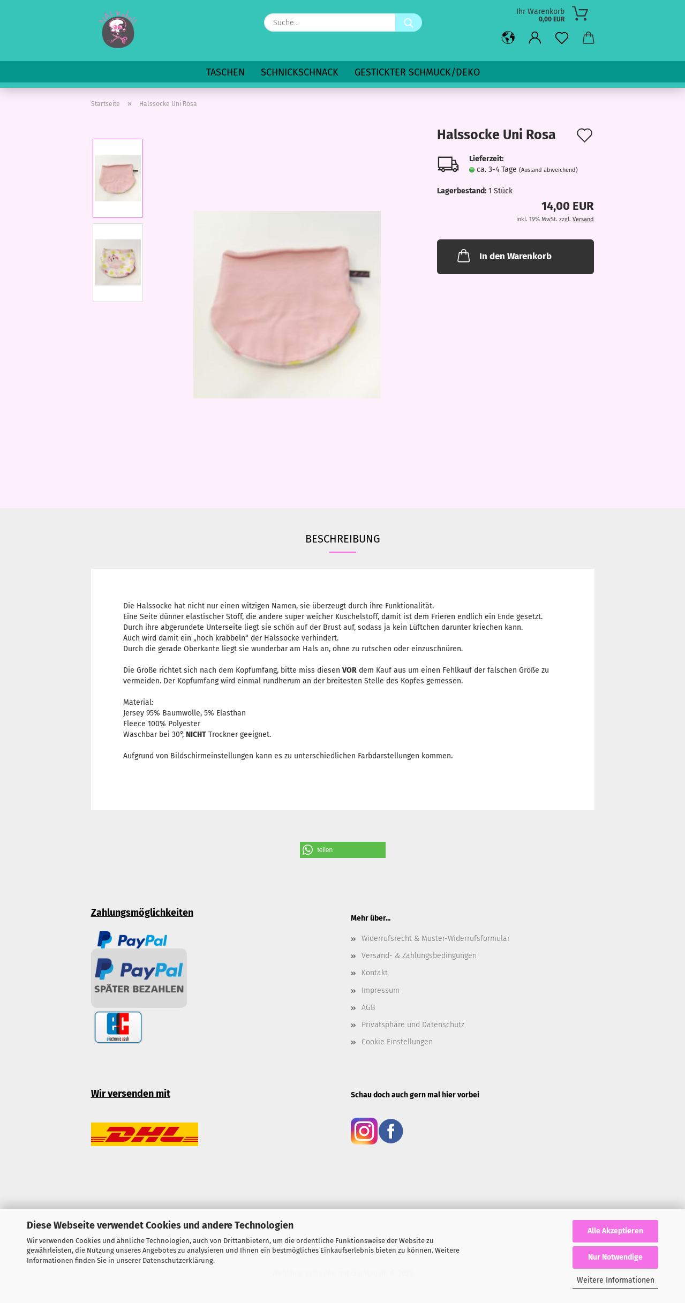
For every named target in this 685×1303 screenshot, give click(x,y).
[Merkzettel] (561, 38)
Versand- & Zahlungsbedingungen (419, 955)
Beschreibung (342, 538)
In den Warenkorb (503, 255)
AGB (368, 1007)
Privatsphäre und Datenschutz (413, 1024)
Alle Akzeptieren (615, 1231)
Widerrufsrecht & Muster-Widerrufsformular (436, 938)
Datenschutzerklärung (177, 1260)
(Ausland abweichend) (548, 170)
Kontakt (375, 972)
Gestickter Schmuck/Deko (417, 72)
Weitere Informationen (615, 1280)
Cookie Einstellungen (397, 1041)
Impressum (381, 990)
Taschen (225, 72)
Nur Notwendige (615, 1257)
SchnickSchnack (299, 72)
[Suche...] (408, 22)
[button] (508, 38)
